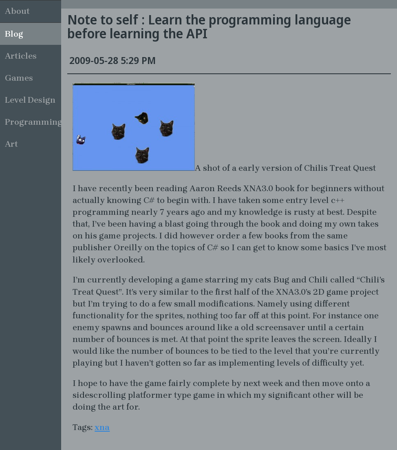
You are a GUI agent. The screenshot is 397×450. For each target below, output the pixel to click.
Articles (21, 56)
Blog (14, 34)
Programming (33, 122)
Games (19, 78)
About (17, 11)
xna (102, 427)
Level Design (30, 100)
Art (11, 144)
